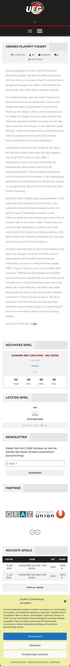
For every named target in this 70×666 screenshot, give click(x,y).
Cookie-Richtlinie (18, 662)
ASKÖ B (35, 366)
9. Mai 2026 (9, 567)
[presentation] (32, 532)
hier (35, 323)
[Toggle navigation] (30, 31)
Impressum (55, 662)
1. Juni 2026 (9, 576)
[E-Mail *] (35, 463)
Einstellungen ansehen (35, 654)
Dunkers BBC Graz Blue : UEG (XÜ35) (32, 576)
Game (32, 559)
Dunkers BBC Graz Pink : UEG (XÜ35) (35, 355)
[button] (65, 601)
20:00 (53, 576)
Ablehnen (35, 645)
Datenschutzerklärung (38, 662)
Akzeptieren (35, 636)
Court (62, 559)
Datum (9, 559)
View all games (35, 587)
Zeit (53, 559)
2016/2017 (45, 55)
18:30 (53, 567)
